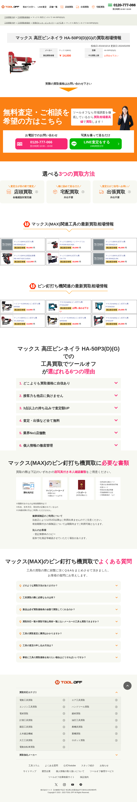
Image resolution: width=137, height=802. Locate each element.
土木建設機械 (42, 733)
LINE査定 (42, 7)
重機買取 (94, 733)
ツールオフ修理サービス (102, 771)
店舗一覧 (53, 7)
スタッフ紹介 (87, 765)
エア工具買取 (94, 700)
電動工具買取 (42, 700)
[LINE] (80, 784)
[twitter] (56, 784)
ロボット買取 (94, 740)
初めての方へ (29, 7)
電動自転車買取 (42, 747)
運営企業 (46, 771)
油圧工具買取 (94, 720)
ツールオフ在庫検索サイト (61, 777)
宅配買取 (98, 7)
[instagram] (64, 784)
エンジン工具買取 (42, 707)
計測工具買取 (42, 720)
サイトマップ (29, 771)
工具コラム (34, 765)
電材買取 (42, 713)
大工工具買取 (42, 740)
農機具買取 (94, 727)
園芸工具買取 (42, 727)
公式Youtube (69, 765)
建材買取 (94, 713)
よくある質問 (51, 765)
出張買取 (82, 7)
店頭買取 (66, 7)
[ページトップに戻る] (127, 686)
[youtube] (72, 784)
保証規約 (84, 777)
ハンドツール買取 (94, 707)
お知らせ (104, 765)
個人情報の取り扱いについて (70, 771)
